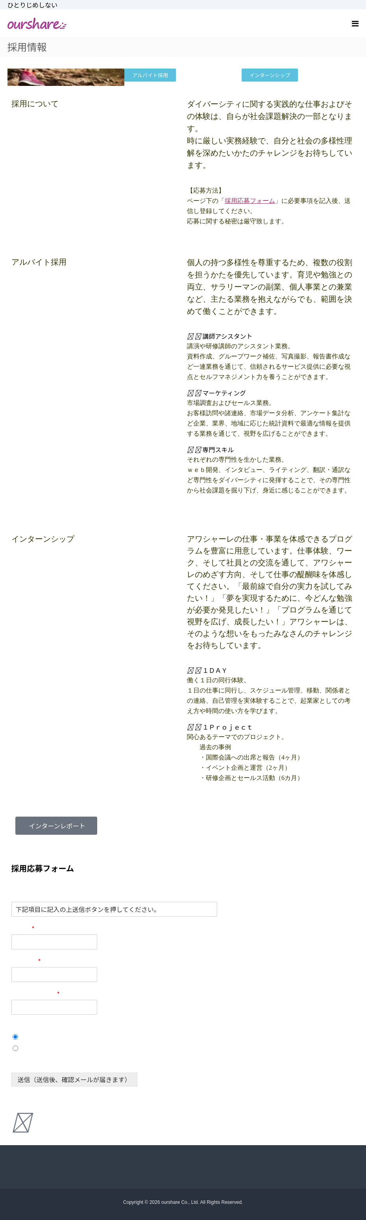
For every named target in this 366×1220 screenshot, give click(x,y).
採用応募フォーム (250, 200)
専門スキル (218, 449)
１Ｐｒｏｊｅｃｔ (227, 727)
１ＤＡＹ (214, 670)
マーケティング (224, 392)
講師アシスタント (227, 336)
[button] (271, 336)
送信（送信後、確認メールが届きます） (74, 1079)
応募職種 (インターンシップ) (52, 1027)
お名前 (23, 929)
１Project (35, 1048)
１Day (30, 1037)
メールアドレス (35, 994)
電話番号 (26, 961)
